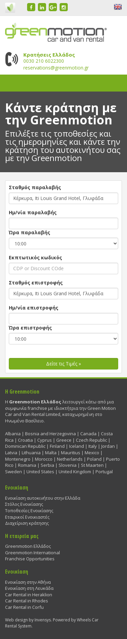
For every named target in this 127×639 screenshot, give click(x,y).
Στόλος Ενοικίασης (24, 504)
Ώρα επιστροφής (30, 327)
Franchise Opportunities (30, 559)
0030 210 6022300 (43, 61)
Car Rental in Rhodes (26, 601)
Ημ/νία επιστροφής (33, 307)
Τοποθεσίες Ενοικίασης (29, 510)
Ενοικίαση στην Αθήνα (28, 582)
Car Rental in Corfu (24, 607)
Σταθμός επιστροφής (36, 282)
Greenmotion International (32, 553)
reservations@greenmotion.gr (56, 67)
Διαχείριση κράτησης (27, 523)
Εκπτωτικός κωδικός (35, 257)
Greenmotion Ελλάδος (28, 546)
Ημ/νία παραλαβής (33, 212)
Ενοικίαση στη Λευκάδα (29, 588)
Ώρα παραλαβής (29, 232)
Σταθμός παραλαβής (35, 187)
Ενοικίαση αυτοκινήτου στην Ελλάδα (42, 498)
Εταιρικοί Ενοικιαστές (27, 517)
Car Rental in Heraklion (28, 595)
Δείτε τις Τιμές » (63, 363)
